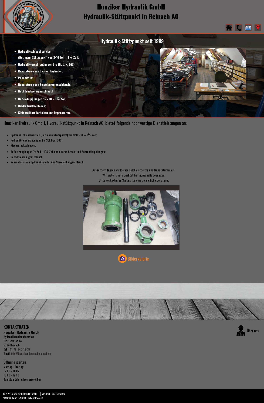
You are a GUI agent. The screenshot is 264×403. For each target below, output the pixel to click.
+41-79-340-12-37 (19, 349)
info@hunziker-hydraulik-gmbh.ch (31, 353)
